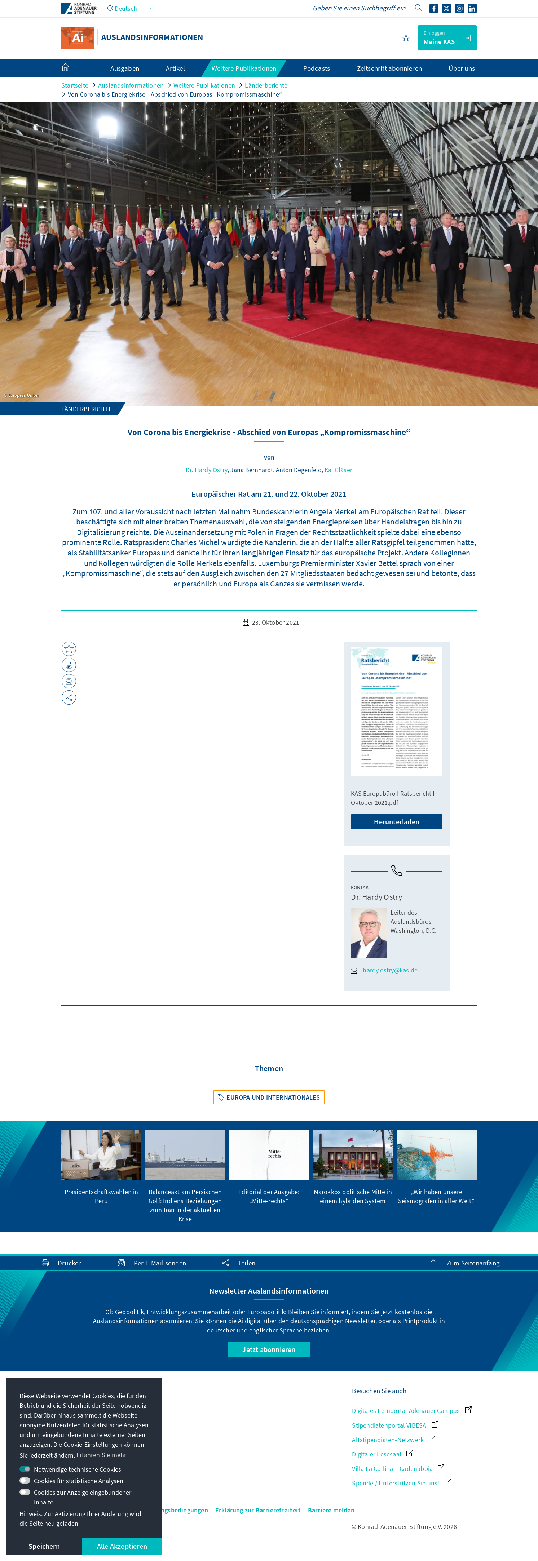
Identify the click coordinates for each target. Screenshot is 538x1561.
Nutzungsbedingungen (176, 1510)
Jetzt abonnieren (268, 1349)
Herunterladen (396, 821)
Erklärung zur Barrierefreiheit (258, 1510)
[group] (101, 1167)
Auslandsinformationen (131, 85)
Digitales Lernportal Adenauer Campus (411, 1410)
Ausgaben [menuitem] (124, 68)
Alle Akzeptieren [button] (122, 1546)
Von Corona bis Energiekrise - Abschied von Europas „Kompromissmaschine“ (175, 94)
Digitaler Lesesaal (382, 1454)
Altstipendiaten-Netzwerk (393, 1440)
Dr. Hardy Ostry (207, 470)
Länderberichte (266, 85)
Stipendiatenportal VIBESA (395, 1425)
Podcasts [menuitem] (316, 68)
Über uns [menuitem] (462, 68)
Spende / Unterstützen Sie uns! (401, 1483)
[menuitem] (72, 68)
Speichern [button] (44, 1546)
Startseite (74, 85)
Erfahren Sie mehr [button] (101, 1455)
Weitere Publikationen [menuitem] (244, 68)
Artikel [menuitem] (175, 68)
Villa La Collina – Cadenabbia (398, 1468)
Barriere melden (331, 1510)
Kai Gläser (338, 470)
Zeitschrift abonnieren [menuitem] (389, 68)
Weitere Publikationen (204, 85)
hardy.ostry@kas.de (384, 970)
